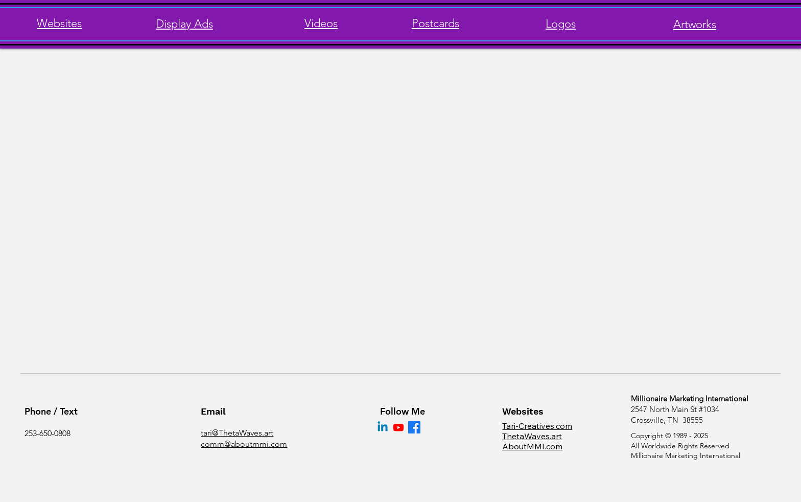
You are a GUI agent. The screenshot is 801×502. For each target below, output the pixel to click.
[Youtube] (398, 427)
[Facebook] (414, 427)
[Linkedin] (382, 427)
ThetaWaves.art (532, 436)
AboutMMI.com (532, 446)
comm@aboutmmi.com (244, 444)
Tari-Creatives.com (537, 426)
